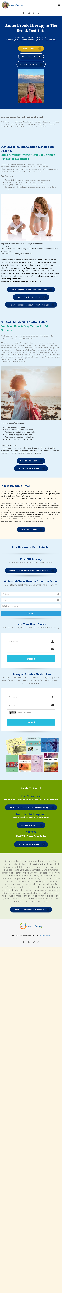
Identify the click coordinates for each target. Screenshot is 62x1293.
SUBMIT (31, 613)
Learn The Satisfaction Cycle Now (31, 909)
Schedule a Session (31, 460)
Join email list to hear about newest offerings (31, 304)
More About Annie (31, 529)
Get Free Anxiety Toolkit (31, 468)
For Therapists (31, 56)
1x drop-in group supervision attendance (31, 289)
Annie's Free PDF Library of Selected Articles (31, 570)
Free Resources (31, 48)
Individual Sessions (31, 64)
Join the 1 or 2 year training (31, 297)
